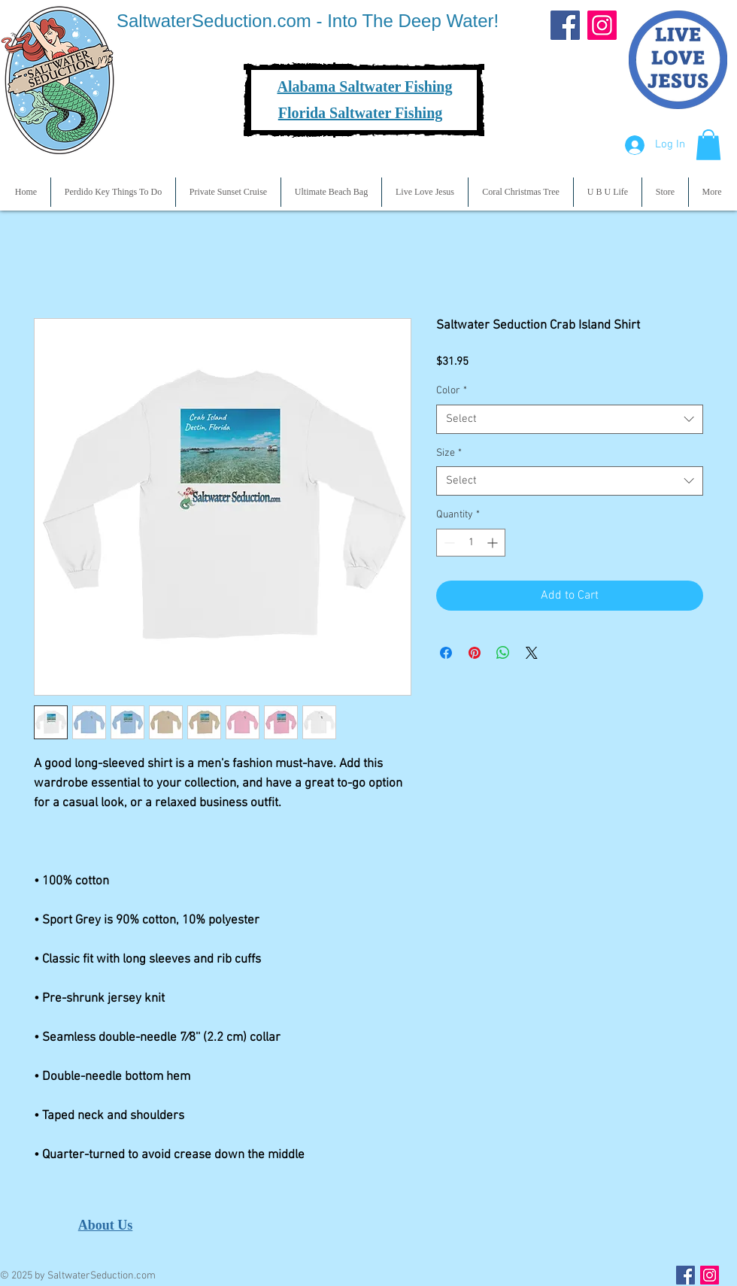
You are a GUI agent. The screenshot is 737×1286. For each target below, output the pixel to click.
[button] (708, 144)
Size (449, 453)
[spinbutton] (470, 542)
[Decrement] (447, 542)
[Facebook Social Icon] (685, 1275)
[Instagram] (602, 25)
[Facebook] (565, 25)
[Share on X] (532, 653)
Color (451, 390)
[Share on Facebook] (446, 653)
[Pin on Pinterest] (475, 653)
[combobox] (569, 419)
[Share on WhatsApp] (503, 653)
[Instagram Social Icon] (709, 1275)
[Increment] (493, 542)
